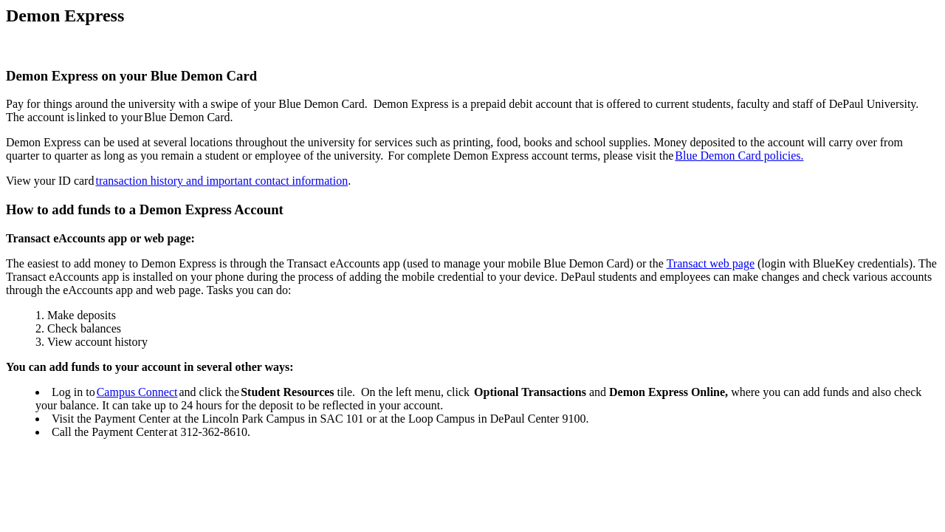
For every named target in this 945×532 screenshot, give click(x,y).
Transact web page (711, 263)
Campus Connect (137, 392)
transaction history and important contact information (221, 180)
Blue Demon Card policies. (739, 155)
